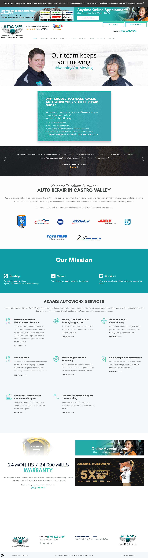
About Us (72, 39)
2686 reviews (42, 29)
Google (44, 536)
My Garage (113, 25)
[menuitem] (36, 39)
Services (44, 39)
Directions (101, 39)
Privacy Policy (24, 547)
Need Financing (136, 25)
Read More (20, 345)
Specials (63, 39)
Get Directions (82, 529)
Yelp (48, 536)
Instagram (52, 536)
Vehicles (53, 39)
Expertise (111, 39)
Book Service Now (88, 18)
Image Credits (16, 547)
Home (36, 39)
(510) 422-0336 (56, 529)
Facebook (40, 536)
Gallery (82, 39)
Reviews (91, 39)
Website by (127, 547)
